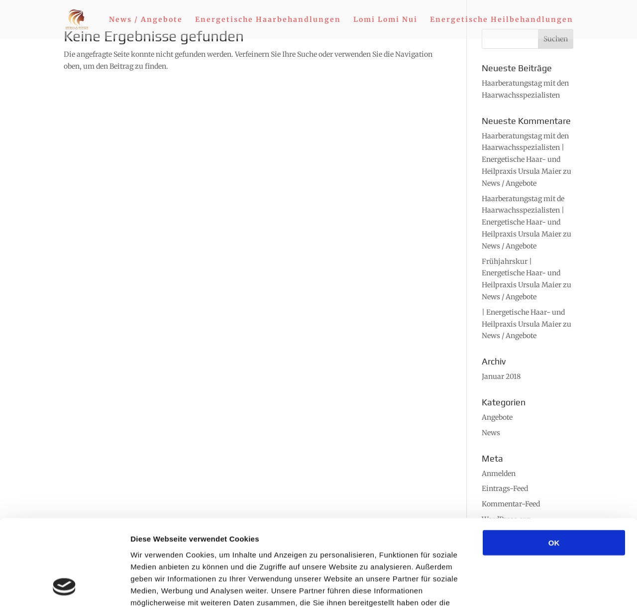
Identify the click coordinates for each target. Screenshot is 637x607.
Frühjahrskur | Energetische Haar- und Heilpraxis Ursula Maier (521, 273)
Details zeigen (529, 587)
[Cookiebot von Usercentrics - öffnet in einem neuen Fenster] (64, 587)
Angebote (497, 417)
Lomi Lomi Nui (385, 20)
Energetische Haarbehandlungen (268, 20)
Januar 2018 (501, 376)
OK (554, 464)
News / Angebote (146, 20)
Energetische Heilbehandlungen (501, 20)
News (491, 432)
